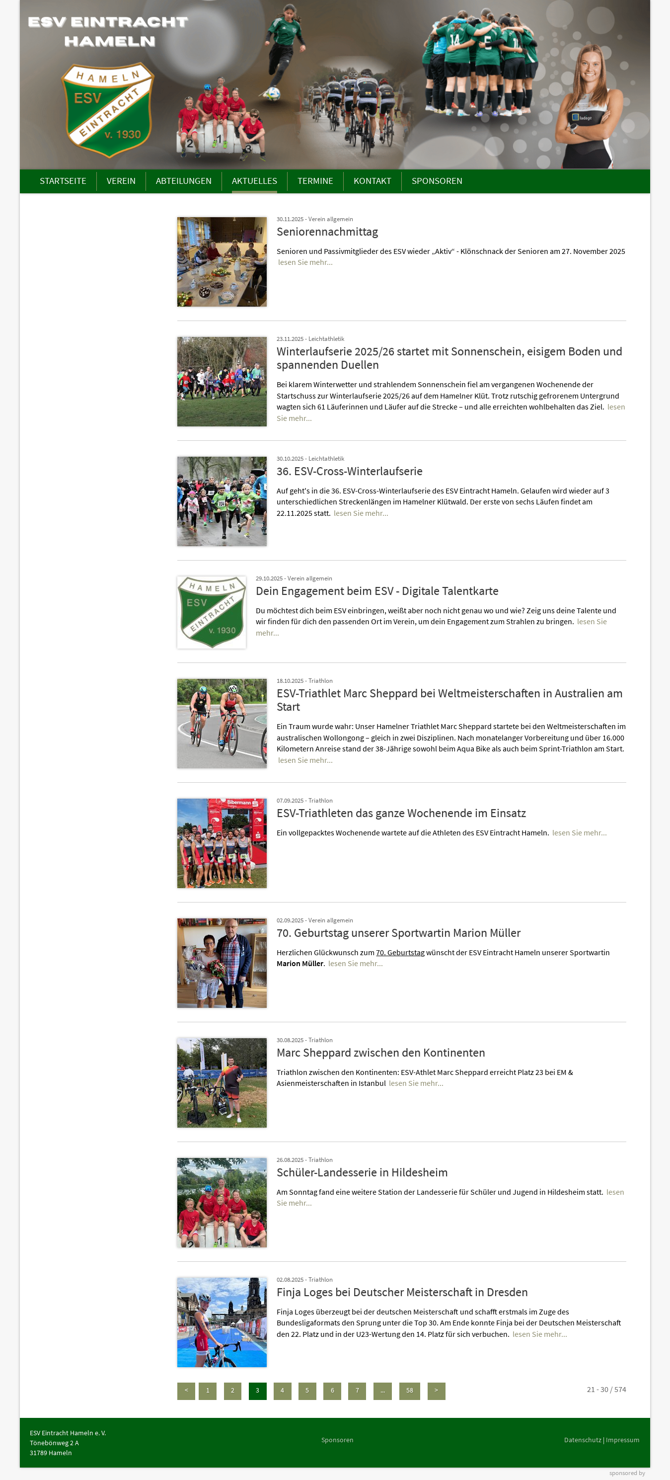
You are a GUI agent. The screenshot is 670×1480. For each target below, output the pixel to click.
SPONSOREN (437, 180)
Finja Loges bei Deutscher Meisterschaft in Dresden (402, 1292)
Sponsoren (337, 1439)
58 (409, 1390)
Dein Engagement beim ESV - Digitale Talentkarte (377, 590)
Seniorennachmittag (327, 231)
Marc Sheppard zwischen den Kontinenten (381, 1052)
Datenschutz (582, 1439)
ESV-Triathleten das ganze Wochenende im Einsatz (401, 813)
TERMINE (315, 180)
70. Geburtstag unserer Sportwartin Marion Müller (399, 932)
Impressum (623, 1439)
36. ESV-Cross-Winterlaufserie (350, 471)
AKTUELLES (254, 180)
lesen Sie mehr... (305, 262)
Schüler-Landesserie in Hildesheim (362, 1172)
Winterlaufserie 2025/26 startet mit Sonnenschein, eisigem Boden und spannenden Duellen (449, 358)
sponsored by (627, 1473)
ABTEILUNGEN (184, 180)
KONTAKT (372, 180)
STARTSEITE (63, 180)
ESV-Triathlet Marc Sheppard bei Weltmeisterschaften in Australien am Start (450, 700)
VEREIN (121, 180)
